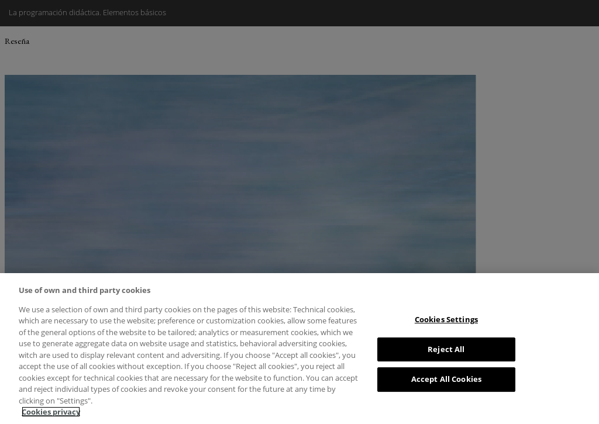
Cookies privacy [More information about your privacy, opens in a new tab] (51, 411)
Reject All (446, 349)
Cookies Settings (446, 319)
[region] (299, 348)
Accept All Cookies (446, 379)
